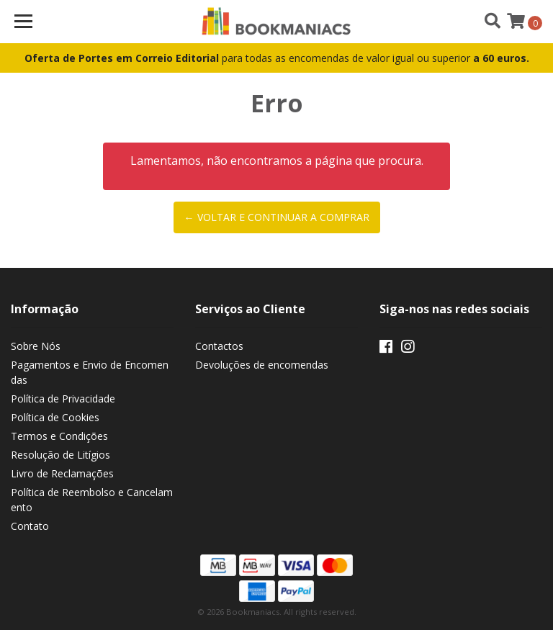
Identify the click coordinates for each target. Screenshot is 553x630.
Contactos (219, 346)
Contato (30, 526)
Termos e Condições (59, 436)
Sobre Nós (35, 346)
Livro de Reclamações (62, 473)
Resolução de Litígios (60, 455)
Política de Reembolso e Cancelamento (92, 499)
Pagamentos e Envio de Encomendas (89, 372)
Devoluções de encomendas (261, 365)
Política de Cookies (55, 417)
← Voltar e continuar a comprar (276, 217)
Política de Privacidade (63, 398)
